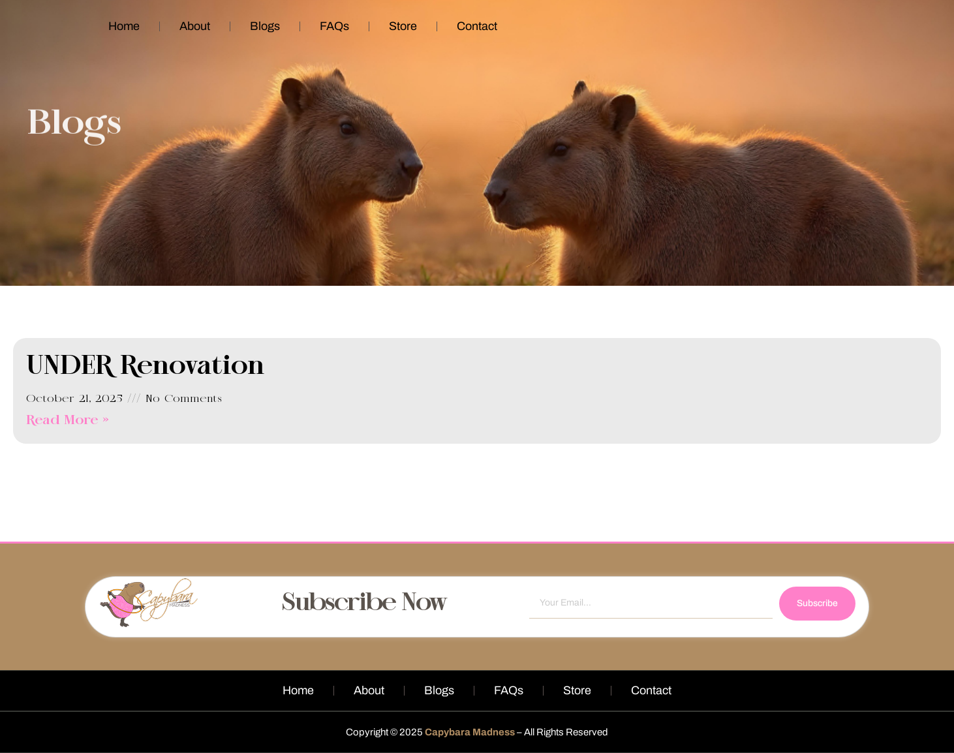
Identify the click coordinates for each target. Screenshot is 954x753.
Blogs (265, 26)
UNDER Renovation (145, 367)
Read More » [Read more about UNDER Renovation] (67, 420)
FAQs (334, 26)
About (194, 26)
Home (124, 26)
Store (403, 26)
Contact (477, 26)
